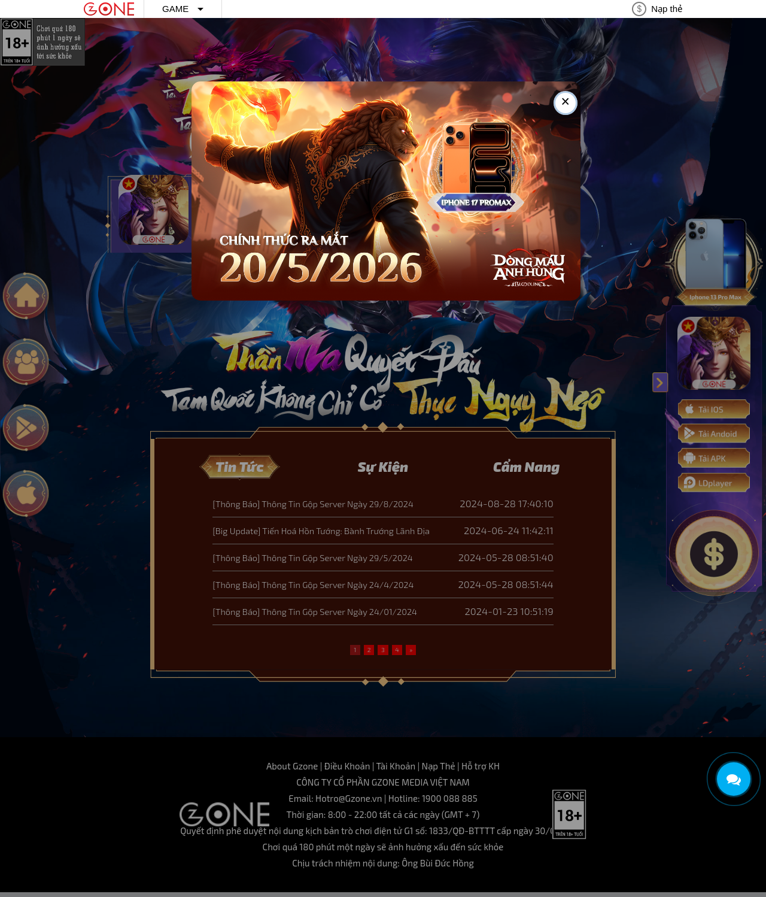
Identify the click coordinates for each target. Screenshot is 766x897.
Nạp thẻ (666, 9)
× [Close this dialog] (565, 103)
